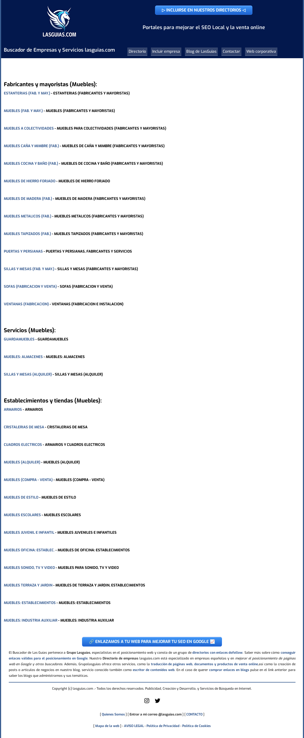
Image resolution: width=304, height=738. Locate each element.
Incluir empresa (166, 51)
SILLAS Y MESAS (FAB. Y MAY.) (29, 269)
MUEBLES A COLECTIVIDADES (29, 128)
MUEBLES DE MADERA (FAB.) (28, 198)
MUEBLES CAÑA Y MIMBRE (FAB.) (31, 146)
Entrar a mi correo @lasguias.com (156, 714)
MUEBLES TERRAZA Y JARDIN (28, 585)
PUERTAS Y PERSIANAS (23, 251)
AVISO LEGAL (134, 726)
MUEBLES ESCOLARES (22, 515)
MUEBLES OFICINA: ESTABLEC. (29, 550)
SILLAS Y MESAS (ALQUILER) (28, 374)
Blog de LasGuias (201, 51)
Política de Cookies (196, 726)
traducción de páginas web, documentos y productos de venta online (204, 664)
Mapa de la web (106, 726)
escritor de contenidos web (153, 670)
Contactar (231, 51)
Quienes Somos (113, 714)
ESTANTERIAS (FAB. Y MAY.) (27, 93)
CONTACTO (194, 714)
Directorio (137, 51)
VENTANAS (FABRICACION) (26, 304)
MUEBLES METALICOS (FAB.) (27, 216)
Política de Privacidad (163, 726)
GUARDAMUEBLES (19, 339)
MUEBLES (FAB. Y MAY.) (23, 110)
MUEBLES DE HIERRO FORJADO (29, 181)
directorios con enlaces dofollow (217, 652)
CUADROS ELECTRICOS (23, 444)
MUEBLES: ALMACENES (23, 356)
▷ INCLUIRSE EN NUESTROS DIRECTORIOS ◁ (204, 10)
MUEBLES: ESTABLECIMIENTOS (30, 602)
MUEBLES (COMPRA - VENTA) (28, 479)
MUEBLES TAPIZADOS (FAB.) (27, 233)
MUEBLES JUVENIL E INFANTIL (29, 532)
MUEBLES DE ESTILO (21, 497)
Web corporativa (261, 51)
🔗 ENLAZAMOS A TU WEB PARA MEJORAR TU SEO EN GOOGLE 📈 (152, 641)
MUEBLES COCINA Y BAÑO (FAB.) (31, 163)
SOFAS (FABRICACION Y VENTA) (30, 286)
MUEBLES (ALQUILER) (22, 462)
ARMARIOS (13, 409)
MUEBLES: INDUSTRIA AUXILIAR (30, 620)
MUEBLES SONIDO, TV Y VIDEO (29, 567)
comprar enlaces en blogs (229, 670)
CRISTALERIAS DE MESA (24, 427)
